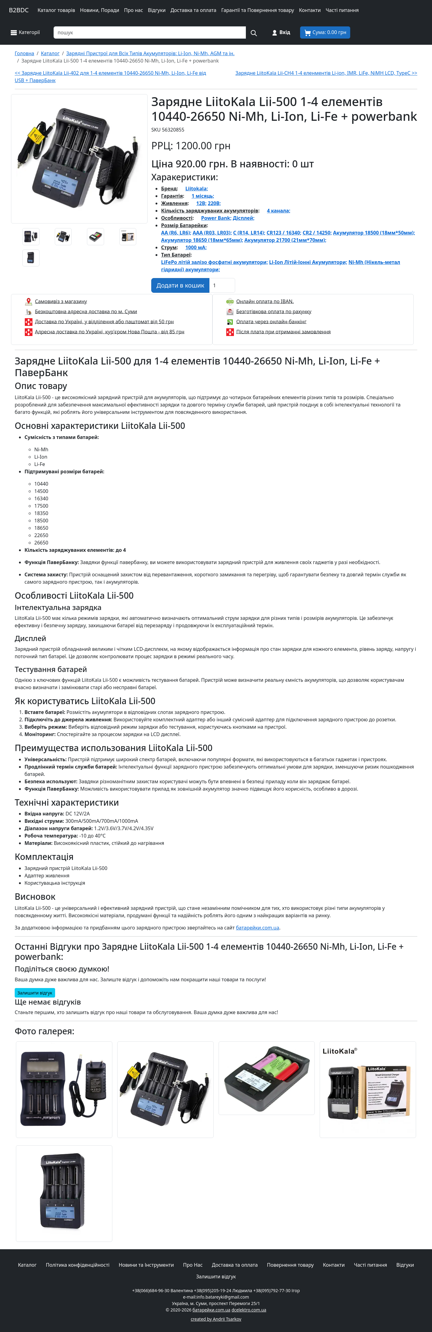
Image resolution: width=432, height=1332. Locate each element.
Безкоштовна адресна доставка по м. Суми (86, 311)
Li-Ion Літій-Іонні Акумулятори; (308, 262)
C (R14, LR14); (249, 232)
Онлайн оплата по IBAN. (265, 301)
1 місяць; (203, 196)
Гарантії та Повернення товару (257, 10)
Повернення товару (290, 1264)
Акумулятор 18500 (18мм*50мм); (374, 232)
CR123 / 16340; (284, 232)
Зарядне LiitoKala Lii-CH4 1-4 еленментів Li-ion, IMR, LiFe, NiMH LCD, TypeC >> (326, 73)
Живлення (174, 203)
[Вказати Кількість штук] (222, 285)
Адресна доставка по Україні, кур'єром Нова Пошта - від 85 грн (109, 331)
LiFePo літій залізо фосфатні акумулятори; (214, 262)
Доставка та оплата (193, 10)
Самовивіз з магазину (61, 301)
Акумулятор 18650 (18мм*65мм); (202, 240)
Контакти (310, 10)
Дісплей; (243, 218)
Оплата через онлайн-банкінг (271, 321)
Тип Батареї (175, 254)
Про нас (133, 10)
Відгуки (157, 10)
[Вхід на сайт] (280, 32)
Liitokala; (196, 188)
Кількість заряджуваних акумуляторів (209, 210)
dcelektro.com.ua (248, 1310)
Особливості (176, 218)
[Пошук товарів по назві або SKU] (150, 32)
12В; (201, 203)
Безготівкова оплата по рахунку (273, 311)
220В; (214, 203)
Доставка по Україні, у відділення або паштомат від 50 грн (104, 321)
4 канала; (278, 210)
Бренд (169, 188)
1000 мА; (196, 247)
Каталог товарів (56, 10)
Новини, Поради (99, 10)
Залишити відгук (34, 993)
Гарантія (172, 196)
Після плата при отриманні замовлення (283, 331)
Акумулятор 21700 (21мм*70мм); (285, 240)
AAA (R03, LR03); (212, 232)
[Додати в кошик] (180, 285)
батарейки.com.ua (257, 927)
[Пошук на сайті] (253, 32)
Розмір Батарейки (184, 225)
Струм (169, 247)
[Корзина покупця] (325, 32)
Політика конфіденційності (78, 1264)
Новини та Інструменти (146, 1264)
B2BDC (19, 10)
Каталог (27, 1264)
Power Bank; (216, 218)
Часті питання (342, 10)
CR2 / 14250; (317, 232)
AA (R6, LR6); (176, 232)
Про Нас (193, 1264)
